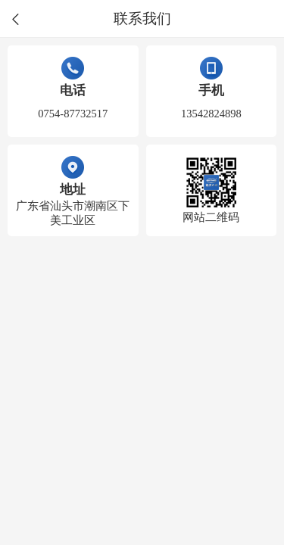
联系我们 (142, 18)
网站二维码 (211, 217)
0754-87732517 (73, 113)
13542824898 (211, 113)
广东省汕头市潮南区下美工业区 (73, 213)
